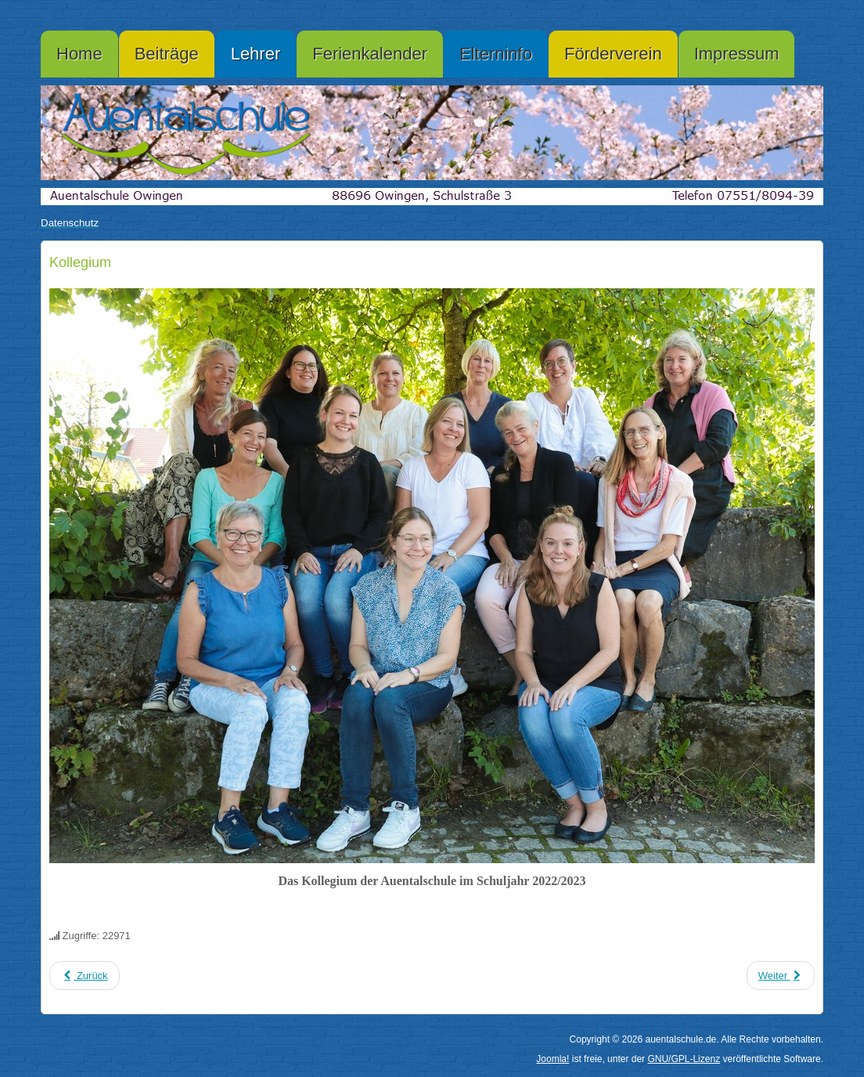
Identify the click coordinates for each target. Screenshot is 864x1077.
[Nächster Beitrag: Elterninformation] (781, 975)
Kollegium (80, 262)
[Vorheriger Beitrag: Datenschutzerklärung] (84, 975)
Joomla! (552, 1059)
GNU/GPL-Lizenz (683, 1059)
